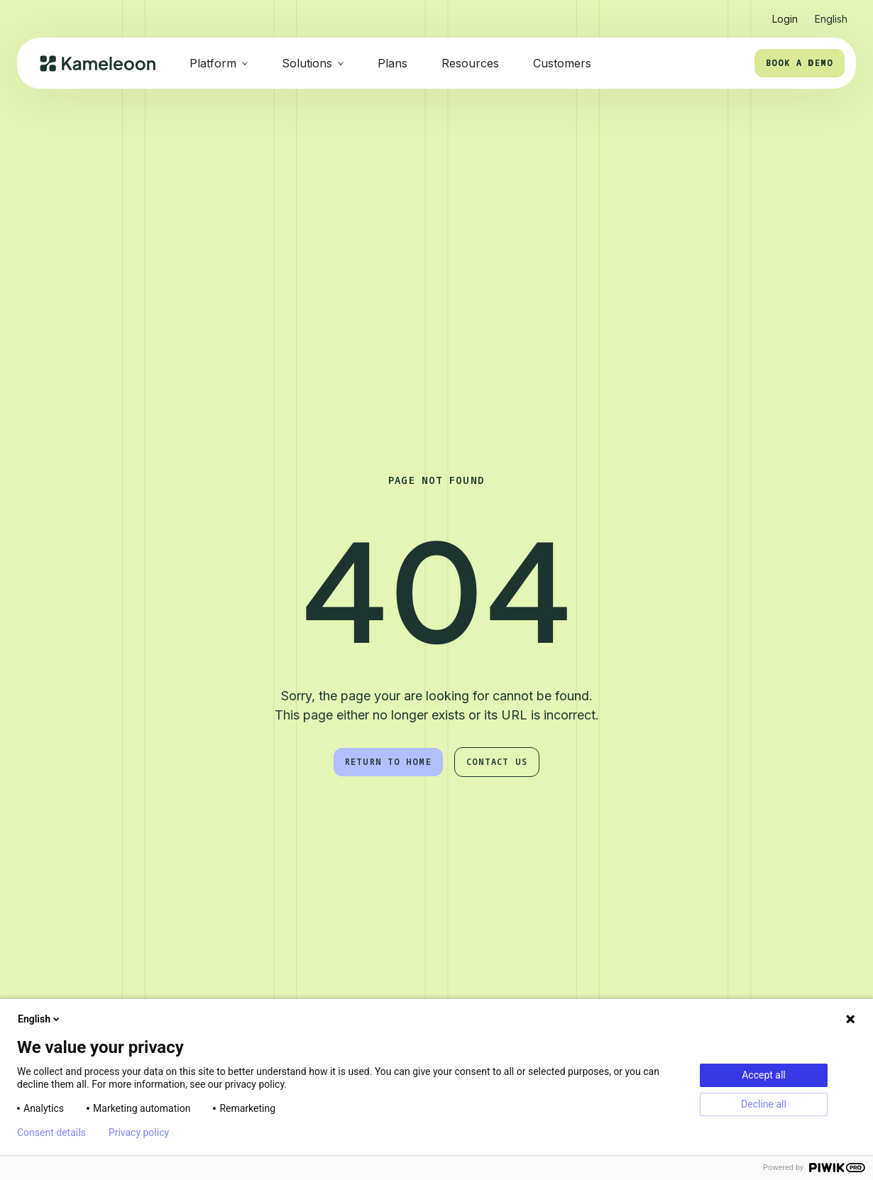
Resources (470, 63)
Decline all (763, 1104)
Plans (392, 63)
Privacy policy (139, 1132)
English (40, 1019)
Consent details (51, 1132)
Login (785, 19)
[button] (831, 13)
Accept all (764, 1075)
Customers (562, 63)
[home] (97, 63)
